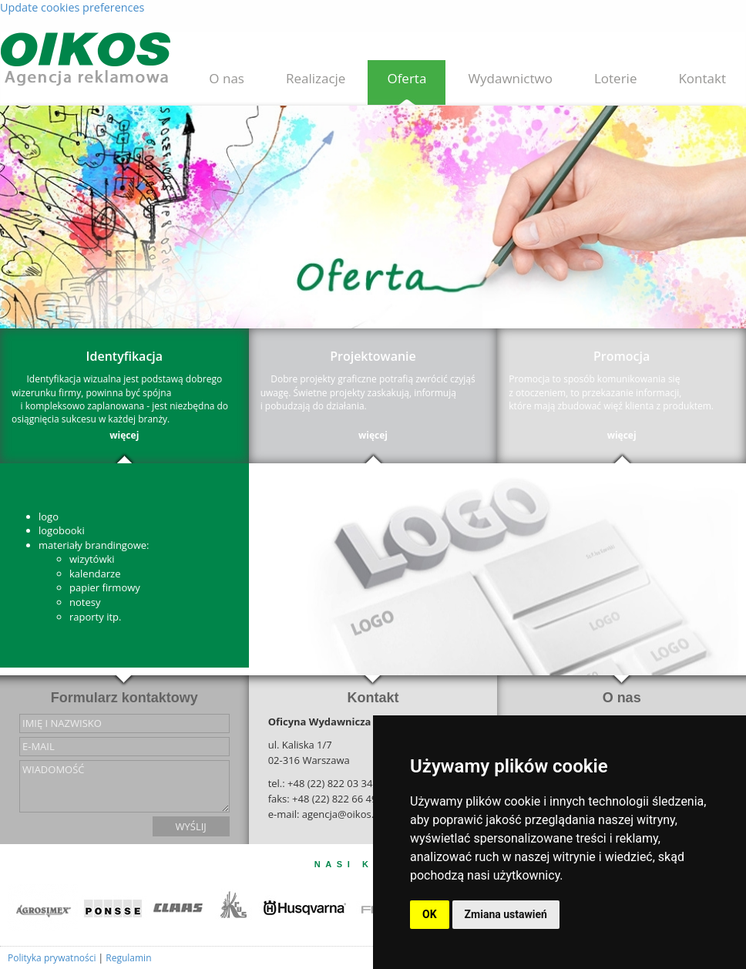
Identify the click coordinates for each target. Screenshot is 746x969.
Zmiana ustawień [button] (506, 914)
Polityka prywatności (52, 957)
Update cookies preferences (72, 7)
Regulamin (128, 957)
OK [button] (429, 914)
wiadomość (124, 786)
